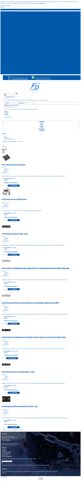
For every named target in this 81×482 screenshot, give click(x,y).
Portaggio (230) (9, 34)
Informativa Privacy (6, 453)
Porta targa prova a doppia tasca (14, 199)
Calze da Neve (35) (9, 19)
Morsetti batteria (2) (10, 33)
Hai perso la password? (12, 105)
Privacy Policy (46, 465)
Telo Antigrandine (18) (10, 25)
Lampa (5, 170)
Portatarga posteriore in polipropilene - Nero (18, 372)
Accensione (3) (8, 54)
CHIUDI (2, 7)
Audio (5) (7, 18)
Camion (5, 69)
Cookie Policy (42, 3)
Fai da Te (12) (8, 57)
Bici (3, 70)
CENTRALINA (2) (9, 51)
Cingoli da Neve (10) (9, 22)
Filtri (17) (7, 60)
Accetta (8, 5)
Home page (5, 66)
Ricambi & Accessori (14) (11, 63)
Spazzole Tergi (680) (10, 40)
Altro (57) (7, 64)
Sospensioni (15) (9, 43)
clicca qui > (4, 473)
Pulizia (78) (7, 36)
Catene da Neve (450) (10, 21)
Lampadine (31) (8, 46)
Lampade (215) (8, 30)
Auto (4, 12)
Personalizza (3, 5)
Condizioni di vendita (6, 452)
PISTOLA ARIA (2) (9, 52)
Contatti (4, 450)
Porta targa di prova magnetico (13, 165)
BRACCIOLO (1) (8, 55)
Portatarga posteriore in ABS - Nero (15, 234)
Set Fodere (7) (8, 39)
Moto (4, 67)
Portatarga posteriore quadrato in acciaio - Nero (20, 406)
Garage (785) (8, 27)
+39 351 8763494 (44, 80)
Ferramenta (6, 72)
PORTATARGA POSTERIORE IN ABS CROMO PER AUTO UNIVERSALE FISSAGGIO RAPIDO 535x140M (35, 268)
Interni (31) (7, 15)
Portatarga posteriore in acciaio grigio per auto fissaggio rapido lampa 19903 (30, 303)
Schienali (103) (8, 37)
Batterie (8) (8, 45)
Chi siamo (4, 449)
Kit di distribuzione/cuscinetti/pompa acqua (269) (17, 28)
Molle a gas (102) (9, 31)
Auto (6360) (8, 13)
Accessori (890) (9, 16)
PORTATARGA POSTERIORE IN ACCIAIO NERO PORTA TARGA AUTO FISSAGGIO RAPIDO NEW (34, 337)
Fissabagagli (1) (8, 24)
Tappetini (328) (9, 42)
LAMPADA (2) (8, 58)
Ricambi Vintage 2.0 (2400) (11, 61)
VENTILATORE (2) (9, 49)
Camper (5, 73)
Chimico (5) (8, 48)
